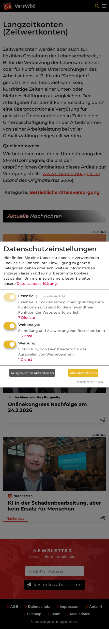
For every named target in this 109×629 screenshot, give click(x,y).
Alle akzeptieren (83, 373)
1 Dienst (25, 336)
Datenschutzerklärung (37, 283)
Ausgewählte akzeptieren (32, 373)
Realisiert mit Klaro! (90, 382)
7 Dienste (26, 317)
